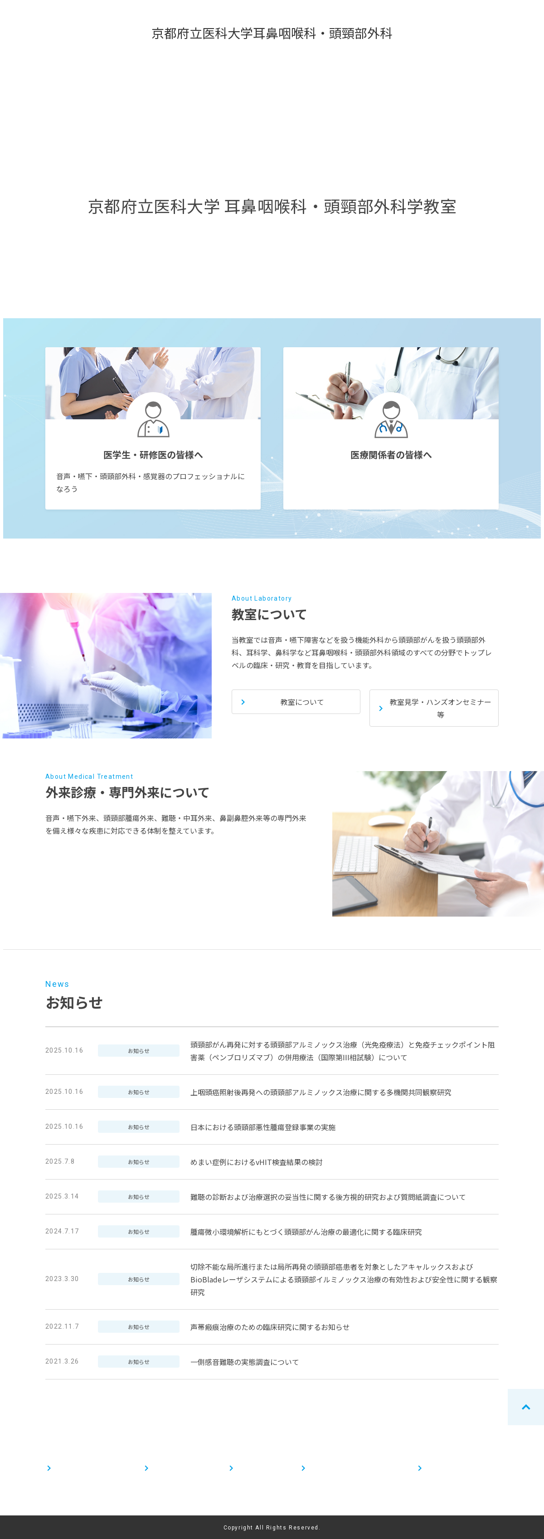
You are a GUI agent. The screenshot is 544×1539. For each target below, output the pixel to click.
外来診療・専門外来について (350, 1467)
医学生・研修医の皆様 (86, 1467)
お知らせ (438, 1467)
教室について (256, 1467)
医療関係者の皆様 (177, 1467)
